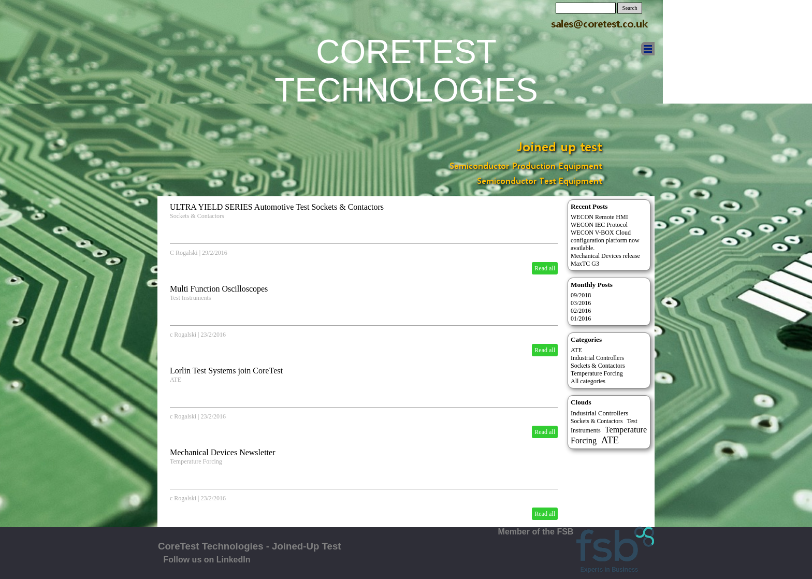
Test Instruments (190, 297)
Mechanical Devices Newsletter (222, 452)
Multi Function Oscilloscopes (219, 288)
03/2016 (581, 303)
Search (629, 8)
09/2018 (581, 295)
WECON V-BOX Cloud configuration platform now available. (605, 240)
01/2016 (581, 318)
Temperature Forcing (196, 461)
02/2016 (581, 310)
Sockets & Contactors (197, 216)
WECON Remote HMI (599, 217)
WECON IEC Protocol (599, 224)
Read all (544, 268)
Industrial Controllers (597, 357)
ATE (175, 379)
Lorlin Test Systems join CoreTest (226, 370)
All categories (588, 381)
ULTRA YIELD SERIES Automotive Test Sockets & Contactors (277, 206)
